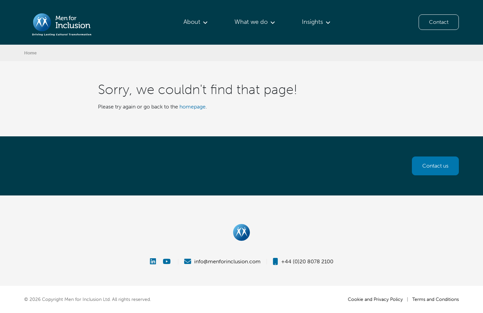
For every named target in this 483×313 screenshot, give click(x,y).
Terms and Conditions (435, 299)
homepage (192, 106)
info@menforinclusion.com (222, 261)
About (191, 22)
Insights (312, 22)
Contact (438, 22)
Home (30, 52)
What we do (251, 22)
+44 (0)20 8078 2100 (303, 261)
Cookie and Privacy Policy (375, 299)
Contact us (435, 166)
